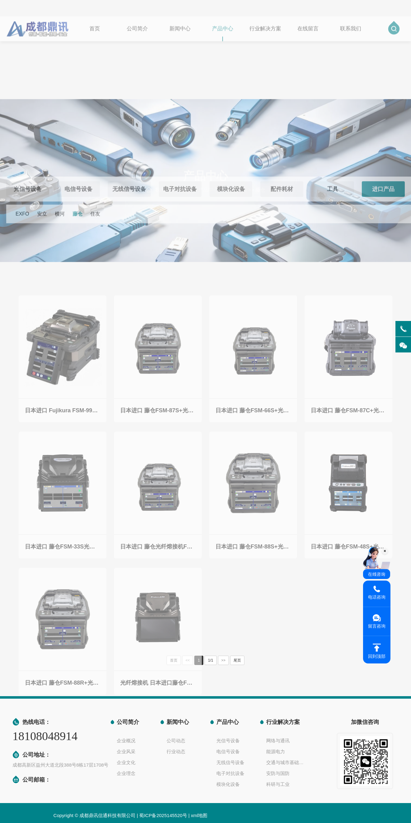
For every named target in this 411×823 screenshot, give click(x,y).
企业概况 (126, 740)
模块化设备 (228, 784)
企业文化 (126, 762)
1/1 (210, 660)
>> (223, 660)
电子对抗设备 (230, 773)
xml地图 (199, 815)
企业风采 (126, 751)
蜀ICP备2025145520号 (163, 815)
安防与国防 (278, 773)
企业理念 (126, 773)
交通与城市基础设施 (286, 762)
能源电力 (275, 751)
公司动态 (176, 740)
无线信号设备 (230, 762)
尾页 (237, 660)
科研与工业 (278, 784)
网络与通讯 (278, 740)
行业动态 (176, 751)
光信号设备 (228, 740)
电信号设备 (228, 751)
